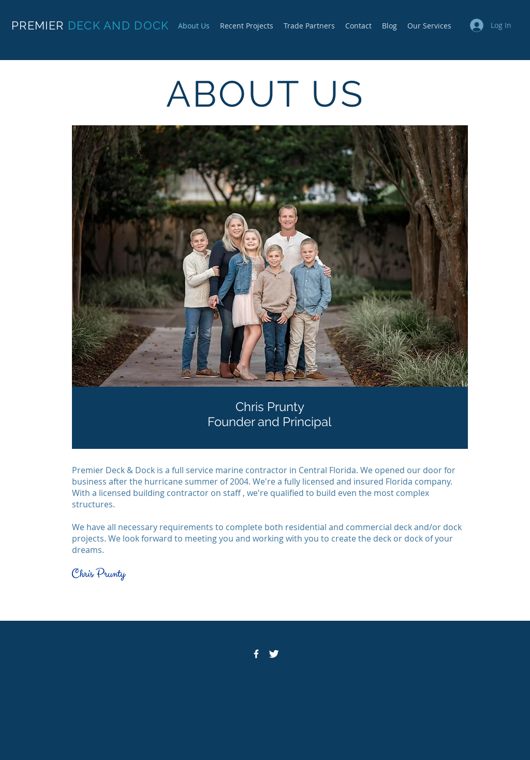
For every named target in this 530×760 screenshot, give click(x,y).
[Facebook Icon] (256, 654)
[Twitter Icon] (273, 654)
